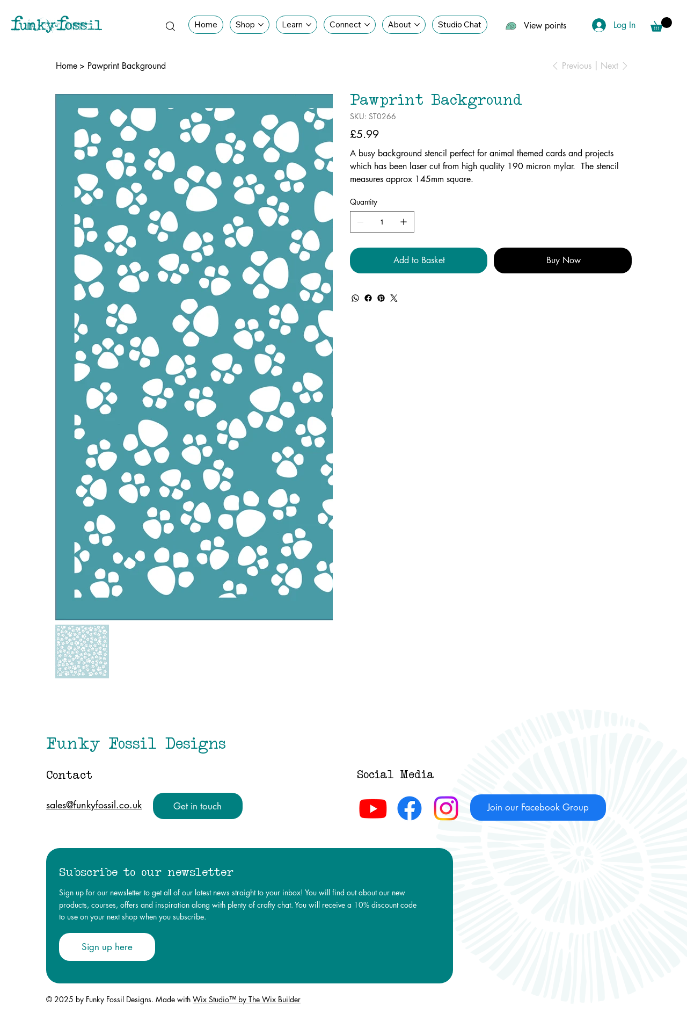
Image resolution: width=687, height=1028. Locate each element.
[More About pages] (417, 24)
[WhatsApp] (355, 298)
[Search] (170, 26)
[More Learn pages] (308, 24)
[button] (661, 24)
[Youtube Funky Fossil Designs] (373, 808)
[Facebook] (368, 298)
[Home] (66, 66)
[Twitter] (394, 298)
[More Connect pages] (367, 24)
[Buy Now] (563, 260)
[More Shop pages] (261, 24)
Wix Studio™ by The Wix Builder (247, 999)
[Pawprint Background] (126, 66)
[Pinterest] (381, 298)
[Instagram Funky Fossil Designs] (446, 808)
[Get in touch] (197, 806)
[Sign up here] (107, 947)
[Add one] (403, 222)
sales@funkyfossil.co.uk (94, 804)
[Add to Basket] (419, 260)
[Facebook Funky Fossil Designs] (409, 808)
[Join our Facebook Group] (537, 807)
